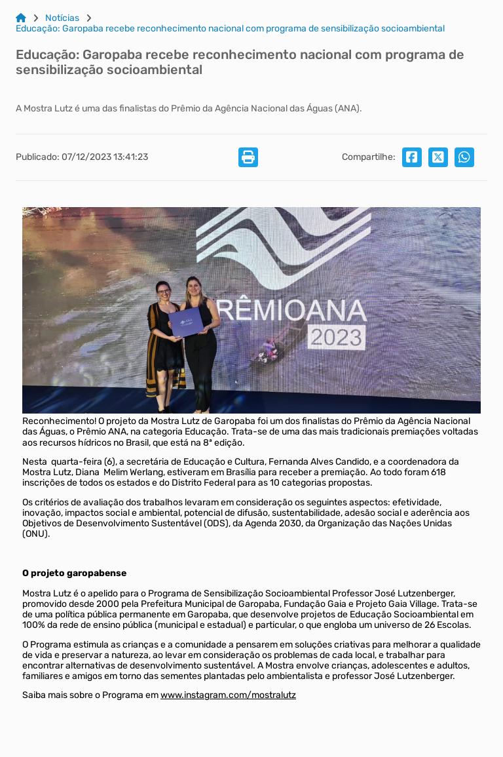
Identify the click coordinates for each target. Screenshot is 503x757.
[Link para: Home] (21, 18)
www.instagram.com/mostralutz (228, 695)
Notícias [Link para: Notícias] (62, 18)
